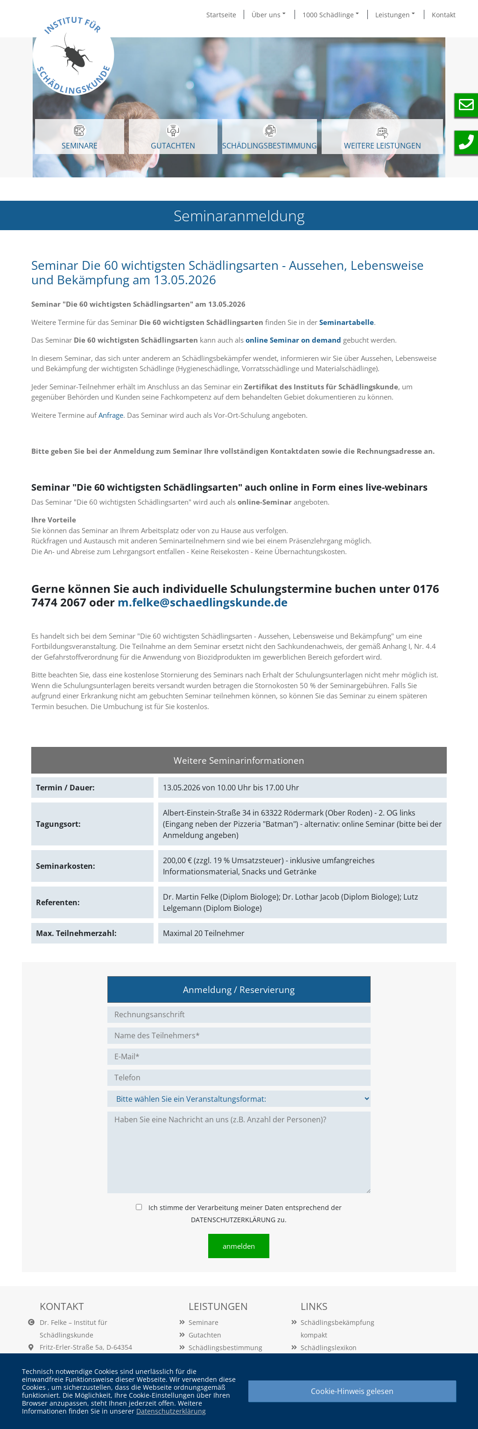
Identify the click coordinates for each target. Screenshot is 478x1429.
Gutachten (205, 1334)
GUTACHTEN (173, 137)
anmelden (239, 1246)
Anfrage (110, 415)
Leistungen (395, 14)
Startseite (221, 14)
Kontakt (444, 14)
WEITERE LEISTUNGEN (382, 138)
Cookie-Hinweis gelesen (352, 1391)
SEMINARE (80, 137)
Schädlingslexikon (329, 1347)
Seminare (203, 1322)
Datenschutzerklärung (171, 1411)
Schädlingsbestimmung (269, 137)
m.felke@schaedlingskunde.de (203, 602)
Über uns (269, 14)
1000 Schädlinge (331, 14)
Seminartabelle (346, 322)
